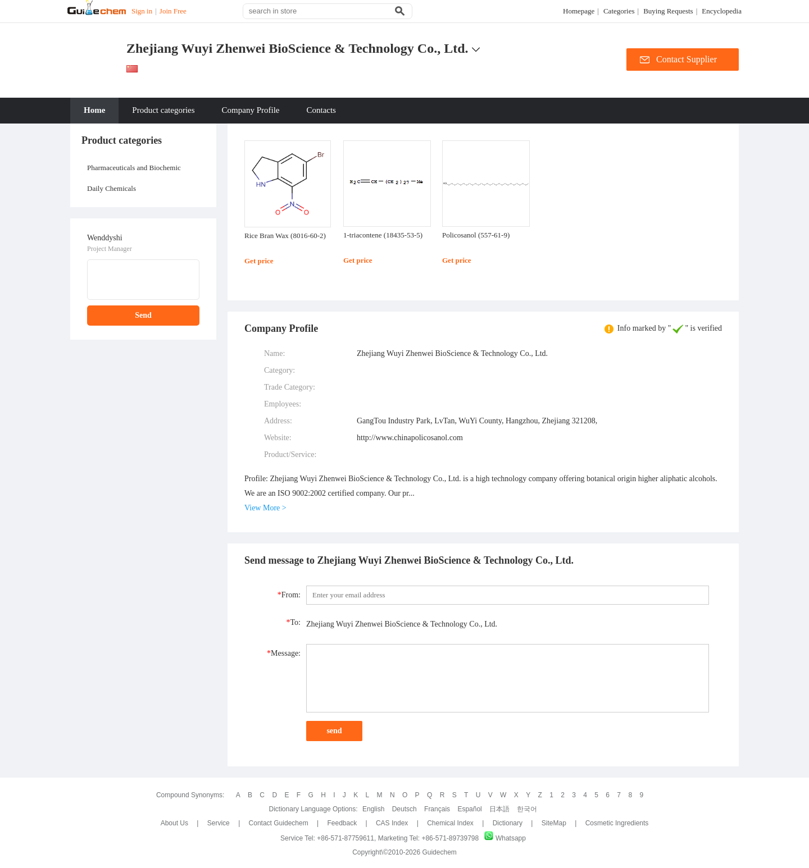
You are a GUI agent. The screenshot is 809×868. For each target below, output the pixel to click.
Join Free (173, 11)
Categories (619, 11)
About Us (175, 823)
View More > (265, 508)
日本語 (499, 809)
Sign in (141, 11)
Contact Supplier (686, 59)
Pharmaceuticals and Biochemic (134, 167)
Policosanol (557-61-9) (476, 235)
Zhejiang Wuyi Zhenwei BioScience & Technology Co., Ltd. (297, 48)
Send (143, 315)
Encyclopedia (722, 11)
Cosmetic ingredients (617, 823)
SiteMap (554, 823)
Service (218, 823)
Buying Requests (668, 11)
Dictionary (507, 823)
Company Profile (251, 110)
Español (469, 809)
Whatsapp (505, 838)
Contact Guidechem (278, 823)
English (373, 809)
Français (437, 809)
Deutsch (404, 809)
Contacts (321, 110)
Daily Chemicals (111, 188)
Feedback (342, 823)
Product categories (163, 110)
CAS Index (392, 823)
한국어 (527, 809)
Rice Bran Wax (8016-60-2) (285, 235)
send (334, 731)
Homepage (578, 11)
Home (94, 110)
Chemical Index (450, 823)
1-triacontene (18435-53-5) (382, 235)
